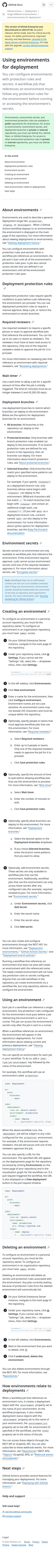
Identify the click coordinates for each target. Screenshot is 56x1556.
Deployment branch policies (19, 955)
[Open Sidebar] (3, 14)
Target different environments (22, 14)
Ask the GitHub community (17, 1511)
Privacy (35, 1541)
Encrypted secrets (27, 572)
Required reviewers (18, 322)
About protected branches (34, 462)
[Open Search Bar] (43, 4)
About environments (22, 209)
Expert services (18, 1545)
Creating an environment (26, 611)
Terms (27, 1541)
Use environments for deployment (24, 17)
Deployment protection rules (27, 285)
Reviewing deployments (33, 366)
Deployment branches (20, 402)
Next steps (13, 1468)
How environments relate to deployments (26, 1388)
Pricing (5, 1545)
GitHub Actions (14, 11)
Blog (31, 1545)
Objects (7, 1454)
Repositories (10, 1376)
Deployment (31, 11)
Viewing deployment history (23, 242)
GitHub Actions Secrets (34, 951)
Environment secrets (22, 543)
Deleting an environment (26, 1247)
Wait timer (11, 376)
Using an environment (23, 999)
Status (45, 1541)
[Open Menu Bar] (51, 4)
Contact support (11, 1516)
